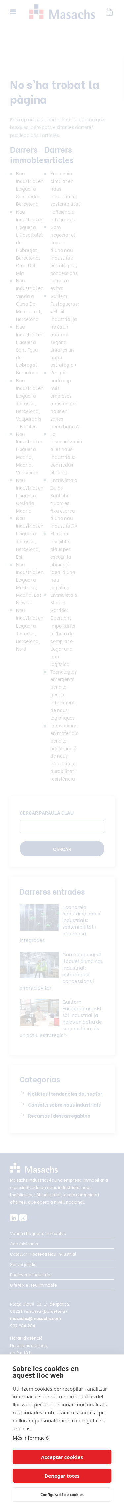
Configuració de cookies (62, 1494)
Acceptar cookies (62, 1457)
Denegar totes (62, 1475)
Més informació (31, 1437)
